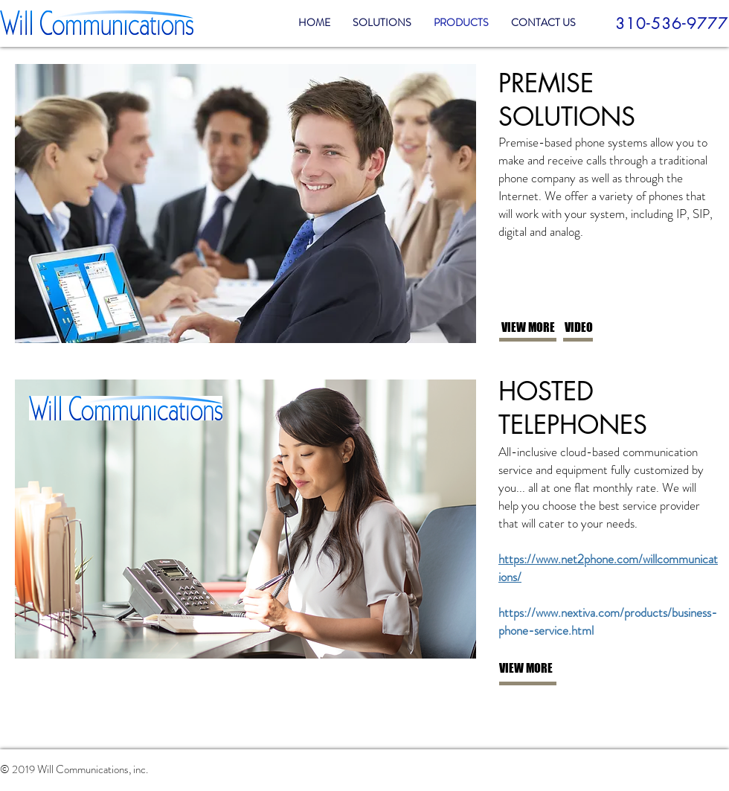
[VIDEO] (614, 328)
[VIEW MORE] (550, 328)
